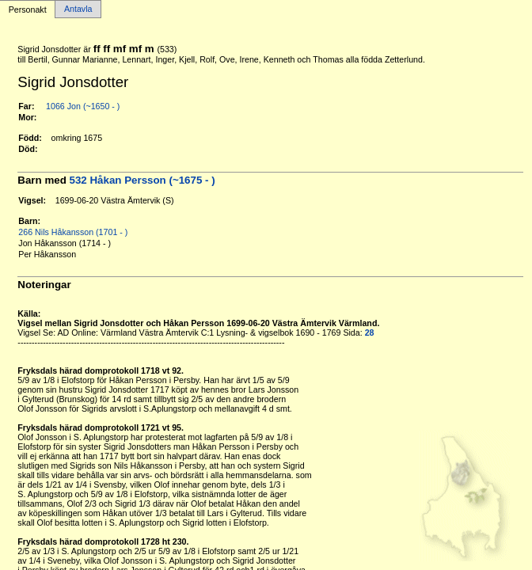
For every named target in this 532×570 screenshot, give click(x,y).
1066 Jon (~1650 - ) (83, 106)
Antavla (78, 9)
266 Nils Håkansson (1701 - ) (72, 232)
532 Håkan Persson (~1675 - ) (142, 180)
